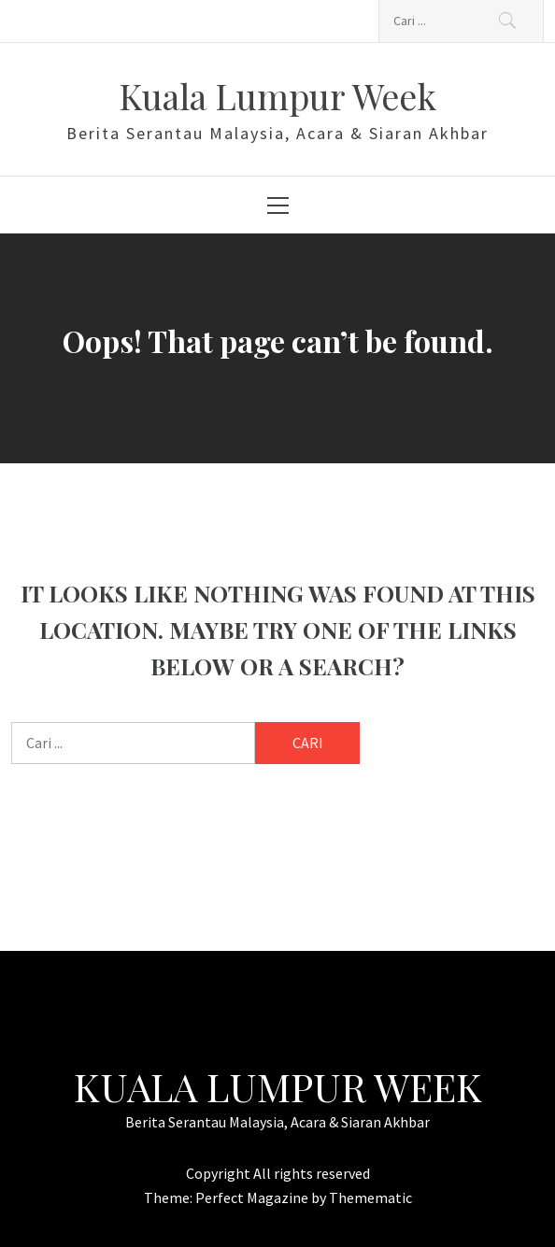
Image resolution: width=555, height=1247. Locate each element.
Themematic (370, 1197)
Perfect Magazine (253, 1197)
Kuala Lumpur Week (277, 96)
